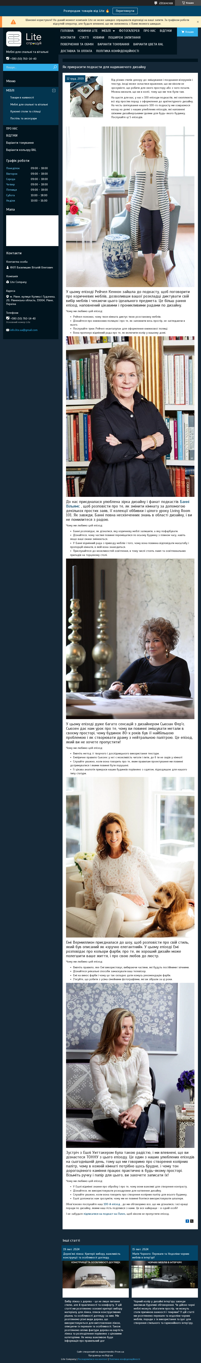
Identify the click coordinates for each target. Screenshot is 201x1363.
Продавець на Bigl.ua (100, 1355)
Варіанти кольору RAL (21, 150)
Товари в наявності (22, 97)
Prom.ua (119, 1351)
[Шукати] (54, 67)
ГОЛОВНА (67, 31)
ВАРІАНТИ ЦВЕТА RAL (148, 44)
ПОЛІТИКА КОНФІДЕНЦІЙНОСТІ (117, 51)
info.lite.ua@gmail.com (24, 330)
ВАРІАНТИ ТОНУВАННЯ (113, 44)
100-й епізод (112, 1204)
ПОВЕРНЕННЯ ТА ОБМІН (77, 44)
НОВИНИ (98, 37)
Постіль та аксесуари (23, 118)
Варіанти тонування (20, 143)
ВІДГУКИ (166, 31)
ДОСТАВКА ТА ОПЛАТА (76, 51)
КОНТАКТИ (68, 37)
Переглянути (125, 11)
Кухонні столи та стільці (25, 111)
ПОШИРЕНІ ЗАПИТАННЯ (124, 37)
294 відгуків (166, 2)
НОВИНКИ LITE (88, 31)
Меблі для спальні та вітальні (29, 104)
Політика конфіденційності (124, 1359)
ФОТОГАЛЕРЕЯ (129, 31)
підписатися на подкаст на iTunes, (105, 1214)
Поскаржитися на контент (92, 1359)
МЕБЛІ (106, 31)
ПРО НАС (150, 31)
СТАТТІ (84, 37)
